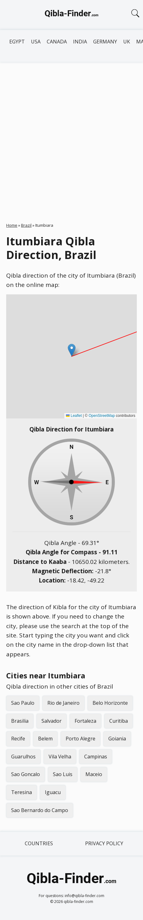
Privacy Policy (104, 843)
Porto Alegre (80, 738)
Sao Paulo (22, 702)
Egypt (17, 41)
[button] (72, 350)
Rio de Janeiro (63, 702)
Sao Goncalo (25, 774)
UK (126, 41)
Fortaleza (85, 720)
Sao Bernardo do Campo (39, 810)
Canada (57, 41)
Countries (39, 843)
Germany (105, 41)
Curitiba (118, 720)
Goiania (117, 738)
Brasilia (19, 720)
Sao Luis (62, 774)
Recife (18, 738)
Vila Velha (60, 756)
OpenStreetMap (102, 415)
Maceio (93, 774)
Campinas (95, 756)
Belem (45, 738)
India (80, 41)
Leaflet (74, 415)
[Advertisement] (71, 136)
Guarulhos (23, 756)
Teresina (21, 792)
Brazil (26, 225)
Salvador (51, 720)
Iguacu (53, 792)
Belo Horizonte (110, 702)
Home (11, 225)
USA (36, 41)
